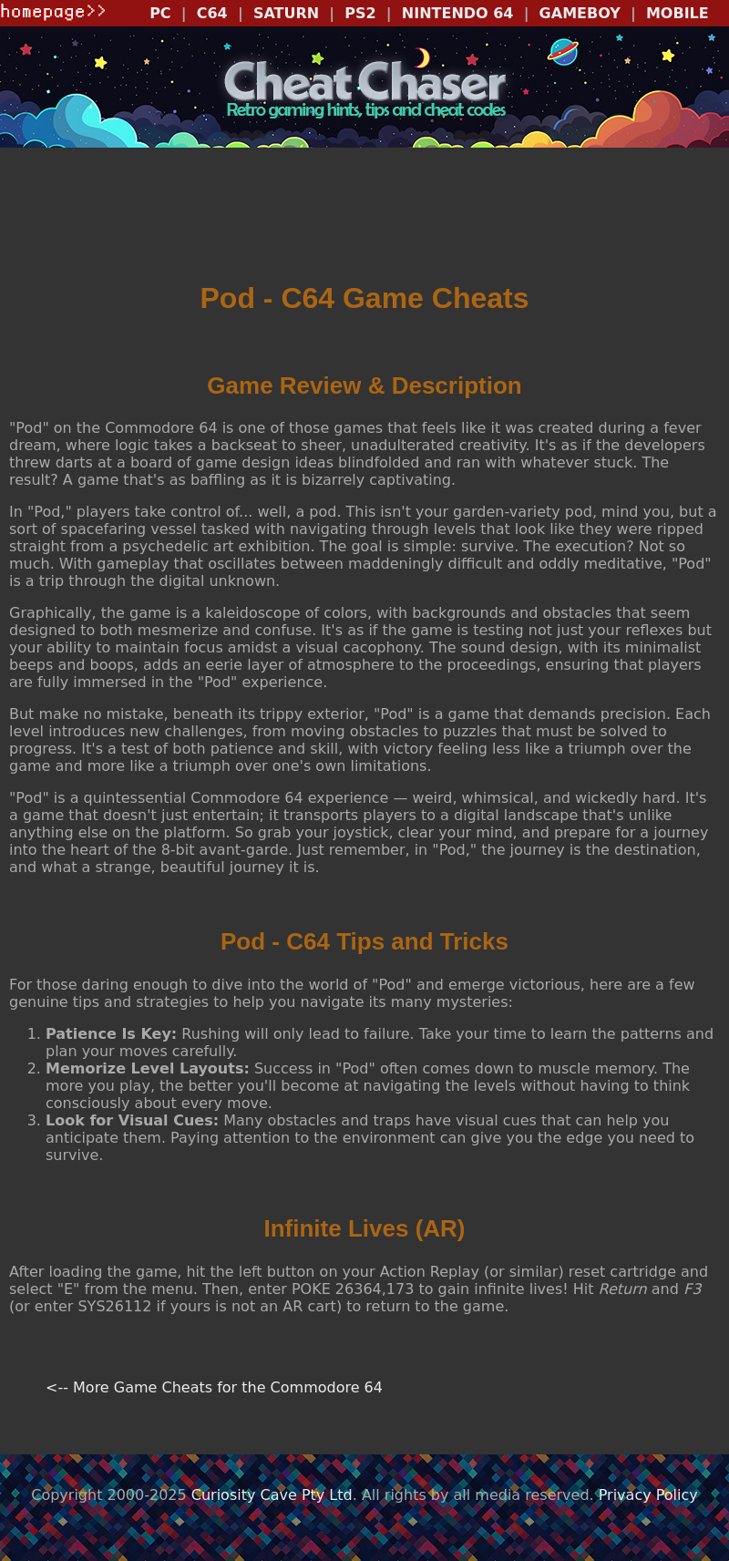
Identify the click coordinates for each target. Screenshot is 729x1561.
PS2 (359, 13)
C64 (212, 13)
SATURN (286, 13)
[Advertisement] (364, 221)
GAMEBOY (580, 13)
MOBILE (677, 13)
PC (159, 13)
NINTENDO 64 (458, 13)
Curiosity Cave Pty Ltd (272, 1495)
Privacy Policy (648, 1495)
